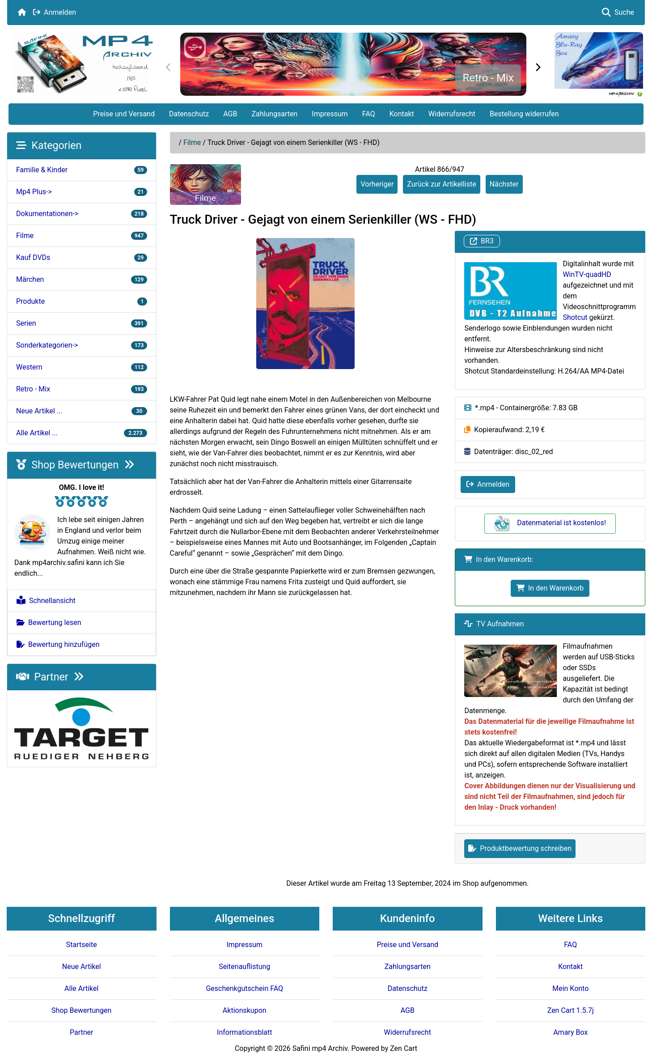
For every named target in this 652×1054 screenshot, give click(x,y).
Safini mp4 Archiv (319, 1048)
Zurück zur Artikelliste (441, 184)
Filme (192, 142)
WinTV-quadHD (587, 274)
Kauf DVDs (81, 257)
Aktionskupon (245, 1010)
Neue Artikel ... (81, 411)
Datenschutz (189, 114)
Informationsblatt (244, 1032)
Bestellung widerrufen (524, 114)
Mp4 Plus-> (81, 191)
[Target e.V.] (81, 728)
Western (81, 367)
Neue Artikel (81, 966)
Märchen (81, 279)
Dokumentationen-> (81, 213)
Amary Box (570, 1032)
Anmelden (54, 12)
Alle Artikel (81, 988)
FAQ (368, 114)
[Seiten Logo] (83, 63)
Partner (50, 677)
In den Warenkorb (550, 588)
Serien (81, 323)
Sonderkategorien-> (81, 345)
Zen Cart (403, 1048)
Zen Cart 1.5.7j (570, 1010)
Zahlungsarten (274, 114)
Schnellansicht (46, 600)
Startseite (81, 944)
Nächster (504, 184)
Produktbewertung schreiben (520, 848)
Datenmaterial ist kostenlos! (550, 522)
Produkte (81, 301)
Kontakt (402, 114)
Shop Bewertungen (75, 465)
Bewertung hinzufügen (58, 644)
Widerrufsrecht (451, 114)
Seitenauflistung (244, 966)
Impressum (330, 114)
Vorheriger (377, 184)
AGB (230, 114)
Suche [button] (618, 12)
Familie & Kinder (81, 170)
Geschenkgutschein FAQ (244, 988)
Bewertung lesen (49, 622)
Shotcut (575, 317)
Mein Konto (570, 988)
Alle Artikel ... (81, 433)
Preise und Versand (124, 114)
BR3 (482, 241)
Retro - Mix (488, 78)
